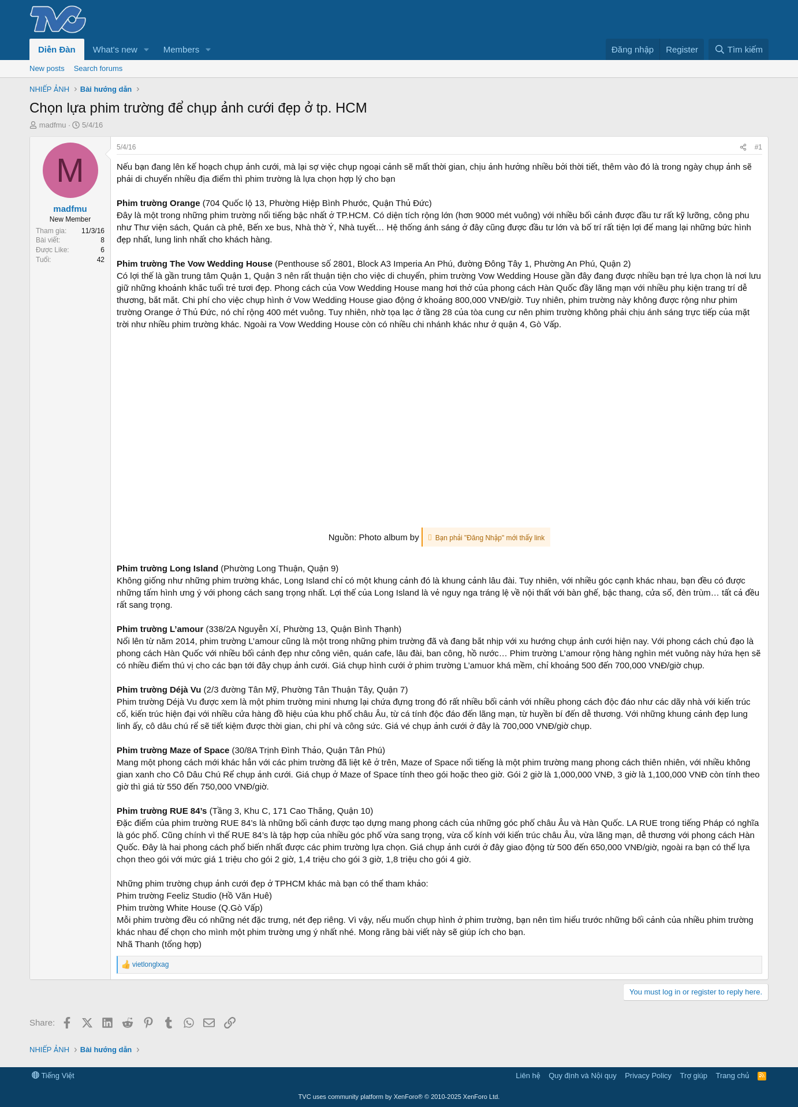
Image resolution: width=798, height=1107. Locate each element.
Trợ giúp (693, 1075)
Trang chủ (732, 1075)
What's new (115, 49)
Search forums (98, 68)
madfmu (52, 125)
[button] (147, 49)
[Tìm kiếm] (738, 49)
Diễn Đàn (57, 49)
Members (181, 49)
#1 (758, 147)
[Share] (743, 147)
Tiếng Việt (53, 1075)
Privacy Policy (648, 1075)
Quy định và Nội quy (583, 1075)
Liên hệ (528, 1075)
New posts (47, 68)
